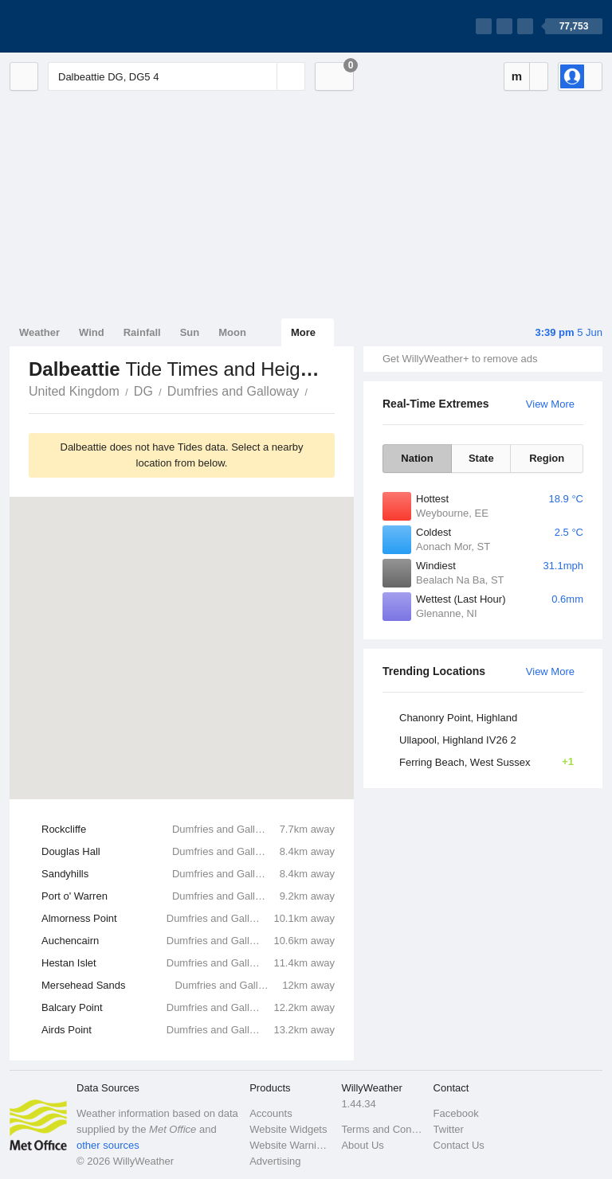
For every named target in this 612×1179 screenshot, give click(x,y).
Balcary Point (188, 1008)
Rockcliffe (188, 829)
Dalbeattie (316, 390)
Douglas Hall (188, 852)
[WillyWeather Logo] (84, 26)
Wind (91, 332)
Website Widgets (288, 1129)
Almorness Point (188, 919)
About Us (362, 1145)
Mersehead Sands (188, 986)
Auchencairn (188, 941)
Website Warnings (290, 1145)
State (481, 458)
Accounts (270, 1113)
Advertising (274, 1161)
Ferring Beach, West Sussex (491, 762)
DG (143, 391)
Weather (39, 332)
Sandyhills (188, 874)
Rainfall (142, 332)
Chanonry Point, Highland (458, 718)
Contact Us (459, 1145)
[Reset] (263, 76)
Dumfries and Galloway (233, 391)
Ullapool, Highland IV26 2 (457, 740)
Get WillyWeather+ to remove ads (459, 359)
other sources (107, 1145)
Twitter (449, 1129)
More (303, 332)
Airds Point (188, 1030)
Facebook (456, 1113)
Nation (417, 458)
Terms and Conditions (382, 1129)
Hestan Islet (188, 963)
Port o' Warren (188, 896)
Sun (190, 332)
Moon (232, 332)
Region (546, 458)
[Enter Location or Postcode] (176, 76)
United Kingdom (74, 391)
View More (550, 404)
